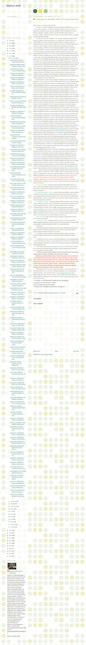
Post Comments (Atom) (47, 354)
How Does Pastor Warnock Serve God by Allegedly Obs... (17, 357)
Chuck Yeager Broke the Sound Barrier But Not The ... (17, 374)
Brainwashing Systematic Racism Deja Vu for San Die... (17, 428)
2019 (10, 530)
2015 (10, 540)
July (11, 511)
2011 (10, 551)
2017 (10, 535)
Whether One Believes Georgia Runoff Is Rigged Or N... (17, 407)
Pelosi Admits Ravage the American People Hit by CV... (17, 453)
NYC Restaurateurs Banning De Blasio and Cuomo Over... (17, 168)
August (12, 509)
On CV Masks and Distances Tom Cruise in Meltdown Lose (17, 223)
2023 (10, 48)
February (12, 524)
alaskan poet (13, 5)
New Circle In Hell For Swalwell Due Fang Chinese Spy (16, 363)
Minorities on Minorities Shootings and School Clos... (16, 413)
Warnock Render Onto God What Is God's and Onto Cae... (17, 270)
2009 (10, 556)
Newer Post (37, 351)
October (12, 503)
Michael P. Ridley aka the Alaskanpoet (15, 572)
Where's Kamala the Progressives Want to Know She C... (18, 174)
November (13, 501)
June (11, 514)
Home (56, 351)
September (13, 506)
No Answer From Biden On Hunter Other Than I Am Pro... (17, 313)
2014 (10, 543)
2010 (10, 553)
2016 (10, 538)
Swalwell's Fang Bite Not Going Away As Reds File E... (17, 319)
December (13, 58)
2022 (10, 51)
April (11, 519)
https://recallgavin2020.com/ (62, 128)
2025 (10, 43)
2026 (10, 40)
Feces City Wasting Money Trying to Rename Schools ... (17, 247)
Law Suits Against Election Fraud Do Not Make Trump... (17, 342)
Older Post (76, 351)
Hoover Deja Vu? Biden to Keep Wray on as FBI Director (16, 477)
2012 (10, 548)
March (12, 522)
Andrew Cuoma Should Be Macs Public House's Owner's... (17, 447)
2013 (10, 545)
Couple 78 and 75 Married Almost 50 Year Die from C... (17, 496)
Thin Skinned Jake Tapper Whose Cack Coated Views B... (18, 107)
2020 (10, 56)
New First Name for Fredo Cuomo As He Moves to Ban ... (17, 393)
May (11, 516)
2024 (10, 45)
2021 (10, 53)
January (12, 527)
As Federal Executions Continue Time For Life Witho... (16, 302)
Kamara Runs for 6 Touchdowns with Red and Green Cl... (17, 136)
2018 (10, 533)
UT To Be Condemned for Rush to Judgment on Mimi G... (17, 92)
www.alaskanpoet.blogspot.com (65, 272)
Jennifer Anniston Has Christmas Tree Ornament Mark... (17, 117)
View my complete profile (13, 636)
